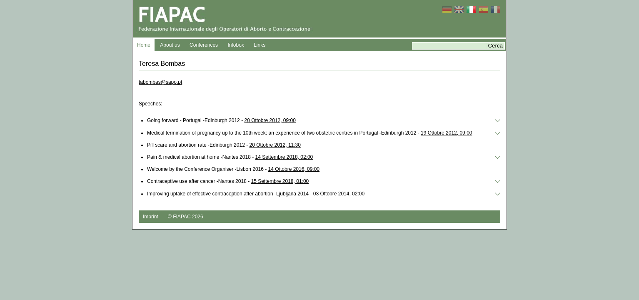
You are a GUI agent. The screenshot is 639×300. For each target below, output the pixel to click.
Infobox (235, 45)
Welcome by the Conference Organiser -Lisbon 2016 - (233, 169)
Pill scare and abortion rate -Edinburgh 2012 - (224, 145)
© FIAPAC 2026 (185, 217)
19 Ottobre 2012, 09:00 (446, 133)
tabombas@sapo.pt (160, 82)
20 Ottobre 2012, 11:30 (274, 145)
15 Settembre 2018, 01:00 (280, 181)
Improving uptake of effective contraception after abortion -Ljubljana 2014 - (255, 194)
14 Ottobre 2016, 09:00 (294, 169)
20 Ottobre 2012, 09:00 (269, 120)
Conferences (204, 45)
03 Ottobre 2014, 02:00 (338, 194)
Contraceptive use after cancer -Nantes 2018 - (228, 181)
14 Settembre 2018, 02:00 (284, 157)
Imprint (150, 217)
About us (170, 45)
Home (143, 45)
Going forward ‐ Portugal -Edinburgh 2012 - (221, 120)
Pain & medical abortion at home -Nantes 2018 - (230, 157)
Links (259, 45)
